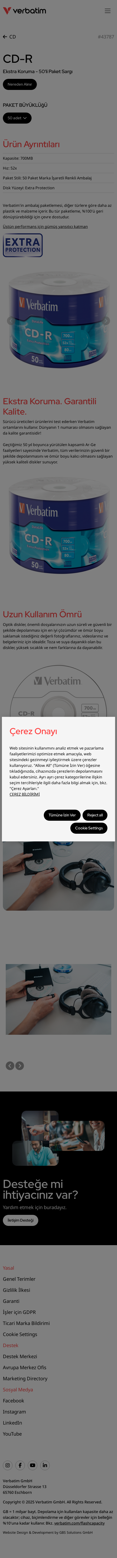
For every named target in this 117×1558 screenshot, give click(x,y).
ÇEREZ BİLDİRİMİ (25, 794)
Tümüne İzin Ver (62, 815)
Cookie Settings (89, 828)
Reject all (95, 815)
